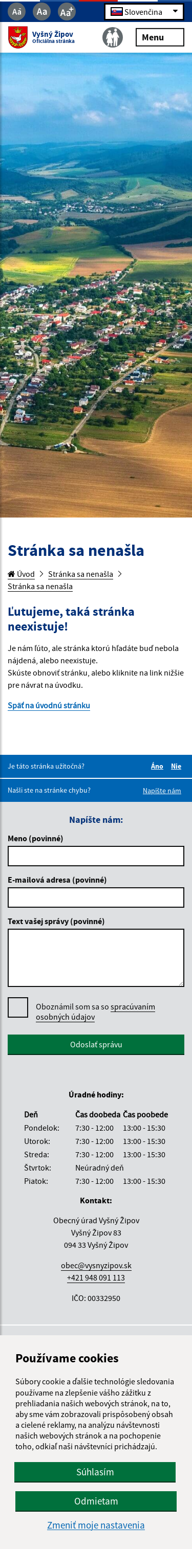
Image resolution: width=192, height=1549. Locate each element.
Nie (177, 766)
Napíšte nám (162, 790)
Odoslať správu (96, 1044)
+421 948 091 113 (96, 1277)
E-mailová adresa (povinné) (57, 879)
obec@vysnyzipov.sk (96, 1265)
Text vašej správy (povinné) (56, 921)
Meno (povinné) (35, 838)
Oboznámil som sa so (95, 1011)
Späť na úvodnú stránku (49, 705)
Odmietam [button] (96, 1501)
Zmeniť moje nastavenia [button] (96, 1525)
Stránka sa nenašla (80, 574)
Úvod (21, 574)
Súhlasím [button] (95, 1472)
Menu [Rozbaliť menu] (160, 36)
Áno (158, 766)
